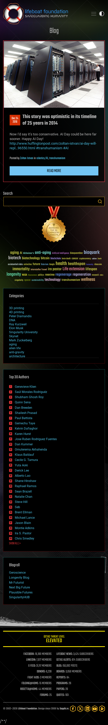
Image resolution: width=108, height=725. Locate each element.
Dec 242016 (15, 120)
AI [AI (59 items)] (21, 253)
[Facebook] (73, 709)
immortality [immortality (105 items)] (21, 269)
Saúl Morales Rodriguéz (31, 392)
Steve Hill (21, 502)
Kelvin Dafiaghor (26, 428)
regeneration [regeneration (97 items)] (82, 274)
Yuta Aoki (21, 465)
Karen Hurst (23, 434)
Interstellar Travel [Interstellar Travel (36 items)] (39, 269)
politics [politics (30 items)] (41, 275)
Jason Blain (23, 523)
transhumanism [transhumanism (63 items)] (71, 280)
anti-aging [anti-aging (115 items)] (43, 252)
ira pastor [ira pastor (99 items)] (55, 269)
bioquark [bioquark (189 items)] (92, 252)
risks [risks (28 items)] (101, 275)
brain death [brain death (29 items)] (66, 259)
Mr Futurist (16, 582)
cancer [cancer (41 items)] (75, 258)
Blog (54, 31)
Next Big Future (19, 587)
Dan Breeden (23, 407)
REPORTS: (61, 677)
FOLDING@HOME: (30, 683)
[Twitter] (80, 709)
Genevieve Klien (25, 387)
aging (13, 344)
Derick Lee (22, 470)
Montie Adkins (24, 528)
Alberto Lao (22, 475)
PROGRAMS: (62, 683)
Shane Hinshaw (25, 481)
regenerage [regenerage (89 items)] (63, 275)
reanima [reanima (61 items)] (49, 275)
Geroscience (17, 572)
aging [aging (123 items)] (14, 252)
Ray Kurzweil (18, 324)
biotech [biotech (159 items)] (14, 258)
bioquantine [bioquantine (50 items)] (76, 253)
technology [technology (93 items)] (53, 280)
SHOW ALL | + (15, 543)
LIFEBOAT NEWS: (64, 654)
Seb (17, 507)
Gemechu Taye (25, 423)
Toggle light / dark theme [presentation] (101, 13)
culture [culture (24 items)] (94, 259)
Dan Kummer (24, 444)
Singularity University (23, 332)
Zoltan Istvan (26, 158)
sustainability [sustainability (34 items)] (38, 280)
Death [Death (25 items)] (99, 259)
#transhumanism (49, 148)
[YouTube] (95, 709)
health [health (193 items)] (61, 264)
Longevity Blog (19, 577)
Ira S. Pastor (23, 533)
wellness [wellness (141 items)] (88, 279)
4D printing (16, 312)
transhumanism (57, 158)
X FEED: (32, 665)
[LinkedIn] (87, 709)
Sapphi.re (64, 709)
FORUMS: (44, 695)
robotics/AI (42, 158)
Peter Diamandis (20, 316)
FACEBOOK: (28, 654)
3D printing (16, 308)
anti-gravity (16, 352)
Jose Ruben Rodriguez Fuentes (36, 439)
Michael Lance (25, 517)
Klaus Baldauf (24, 454)
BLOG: (59, 665)
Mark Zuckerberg (20, 340)
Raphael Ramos (25, 486)
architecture (17, 356)
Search (100, 201)
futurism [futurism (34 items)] (44, 264)
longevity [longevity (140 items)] (14, 274)
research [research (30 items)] (95, 275)
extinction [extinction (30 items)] (28, 264)
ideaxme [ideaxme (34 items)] (98, 264)
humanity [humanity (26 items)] (89, 264)
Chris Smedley (24, 538)
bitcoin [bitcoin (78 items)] (45, 258)
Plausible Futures (21, 592)
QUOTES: (60, 695)
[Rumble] (102, 709)
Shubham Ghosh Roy (29, 397)
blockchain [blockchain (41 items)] (55, 258)
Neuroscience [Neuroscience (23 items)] (32, 275)
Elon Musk (16, 328)
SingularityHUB (19, 597)
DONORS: (41, 671)
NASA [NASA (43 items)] (24, 275)
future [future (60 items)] (36, 264)
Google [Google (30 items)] (52, 264)
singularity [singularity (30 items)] (19, 280)
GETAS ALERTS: (63, 659)
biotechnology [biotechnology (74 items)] (31, 258)
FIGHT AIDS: (33, 677)
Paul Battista (23, 418)
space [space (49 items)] (27, 280)
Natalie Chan (23, 496)
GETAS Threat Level (54, 639)
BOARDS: (60, 671)
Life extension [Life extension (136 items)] (74, 269)
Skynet (13, 336)
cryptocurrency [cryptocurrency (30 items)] (85, 259)
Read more (54, 171)
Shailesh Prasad (26, 413)
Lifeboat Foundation (27, 709)
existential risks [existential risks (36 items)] (15, 264)
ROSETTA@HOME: (29, 689)
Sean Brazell (23, 491)
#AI (66, 148)
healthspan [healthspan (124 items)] (76, 264)
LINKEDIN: (31, 659)
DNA (12, 320)
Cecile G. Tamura (26, 460)
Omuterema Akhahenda (31, 449)
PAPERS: (60, 689)
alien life (15, 348)
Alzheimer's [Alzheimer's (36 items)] (28, 253)
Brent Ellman (23, 512)
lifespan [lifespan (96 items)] (91, 269)
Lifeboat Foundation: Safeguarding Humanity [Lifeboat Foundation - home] (44, 13)
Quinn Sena (23, 402)
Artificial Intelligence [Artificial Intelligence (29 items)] (60, 253)
